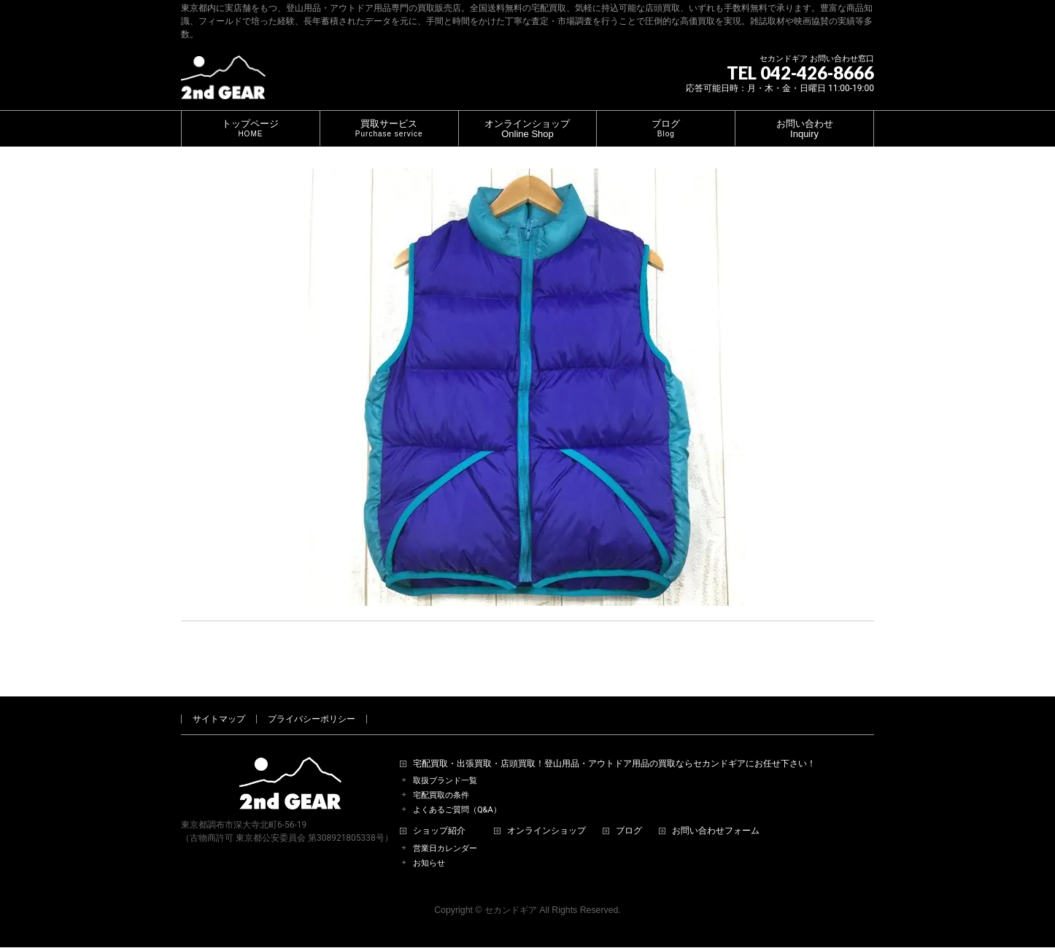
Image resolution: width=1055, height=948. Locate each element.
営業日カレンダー (445, 831)
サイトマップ (219, 702)
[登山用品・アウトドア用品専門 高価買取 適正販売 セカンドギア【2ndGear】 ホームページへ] (223, 83)
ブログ (629, 814)
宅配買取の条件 (441, 778)
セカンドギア (510, 893)
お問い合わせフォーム (716, 814)
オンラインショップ (546, 814)
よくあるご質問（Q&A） (457, 793)
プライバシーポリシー (311, 702)
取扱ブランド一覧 (445, 764)
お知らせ (429, 846)
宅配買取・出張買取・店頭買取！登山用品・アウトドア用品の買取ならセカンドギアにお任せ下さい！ (614, 747)
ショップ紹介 (439, 814)
